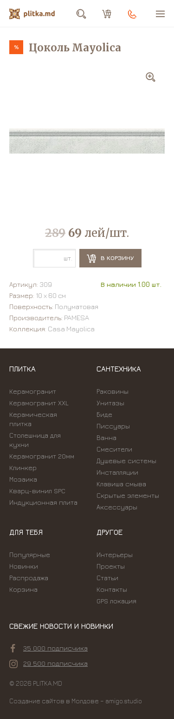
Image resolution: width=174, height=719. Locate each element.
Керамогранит (32, 391)
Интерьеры (115, 554)
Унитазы (110, 403)
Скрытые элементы (128, 495)
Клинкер (23, 467)
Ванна (106, 437)
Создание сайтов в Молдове (54, 701)
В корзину (110, 258)
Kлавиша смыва (121, 484)
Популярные (29, 554)
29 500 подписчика (48, 663)
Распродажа (28, 578)
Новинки (23, 566)
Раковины (113, 391)
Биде (104, 414)
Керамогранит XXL (39, 403)
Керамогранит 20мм (41, 456)
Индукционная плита (43, 502)
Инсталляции (117, 472)
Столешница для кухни (35, 439)
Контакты (112, 589)
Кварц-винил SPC (37, 491)
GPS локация (116, 601)
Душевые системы (126, 461)
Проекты (111, 566)
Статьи (107, 578)
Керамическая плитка (33, 419)
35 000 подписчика (49, 648)
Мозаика (23, 479)
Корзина (23, 589)
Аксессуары (117, 507)
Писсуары (113, 426)
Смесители (114, 449)
